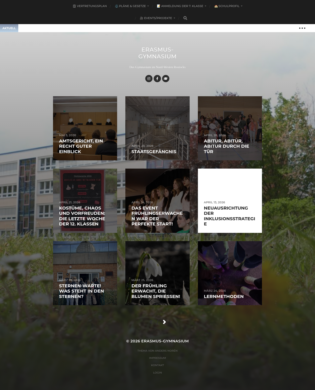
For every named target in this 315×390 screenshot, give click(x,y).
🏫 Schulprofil (226, 6)
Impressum (157, 357)
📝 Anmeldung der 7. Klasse (180, 6)
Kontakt (157, 365)
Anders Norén (166, 350)
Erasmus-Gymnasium (157, 53)
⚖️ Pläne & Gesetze (130, 6)
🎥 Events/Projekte (156, 18)
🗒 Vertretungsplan (90, 6)
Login (157, 372)
